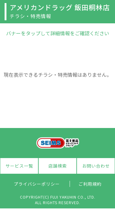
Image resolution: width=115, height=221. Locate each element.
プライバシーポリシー (37, 184)
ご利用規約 (90, 184)
